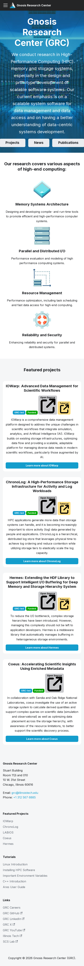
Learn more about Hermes (42, 647)
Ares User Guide (14, 887)
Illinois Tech (12, 936)
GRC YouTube (14, 930)
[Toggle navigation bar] (5, 5)
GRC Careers (11, 907)
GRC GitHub (12, 913)
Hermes (8, 844)
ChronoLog (10, 827)
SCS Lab (10, 941)
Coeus (7, 838)
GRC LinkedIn (13, 919)
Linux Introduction (15, 864)
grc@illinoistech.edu (25, 793)
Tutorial (64, 407)
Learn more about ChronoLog (42, 561)
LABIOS (8, 832)
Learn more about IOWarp (42, 465)
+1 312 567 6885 (24, 797)
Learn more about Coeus (42, 738)
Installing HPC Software (19, 870)
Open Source (47, 404)
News (39, 143)
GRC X (9, 924)
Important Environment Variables (25, 875)
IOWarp (8, 821)
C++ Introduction (14, 881)
